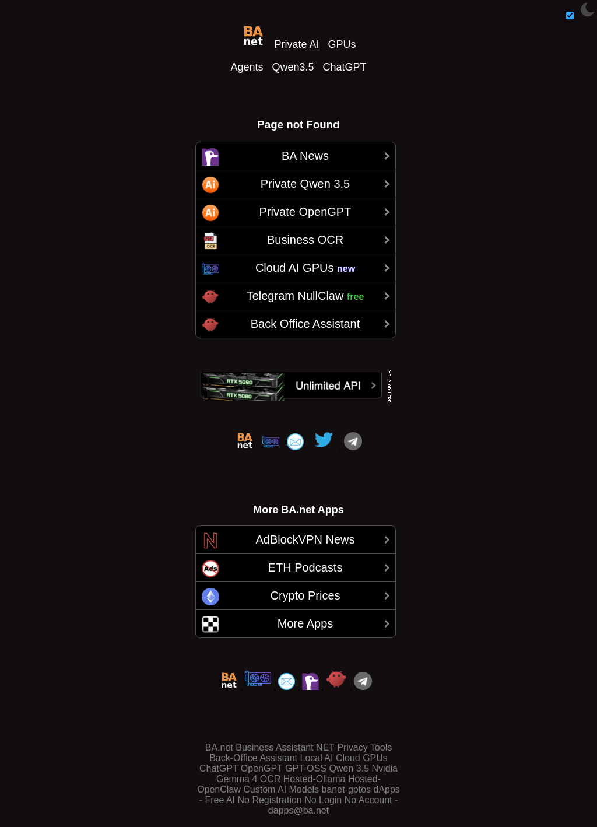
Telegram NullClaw (305, 295)
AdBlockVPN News (304, 539)
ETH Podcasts (305, 567)
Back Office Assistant (305, 323)
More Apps (305, 623)
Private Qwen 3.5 (305, 183)
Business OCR (305, 239)
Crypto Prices (305, 595)
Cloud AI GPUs (305, 267)
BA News (305, 155)
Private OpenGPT (305, 211)
